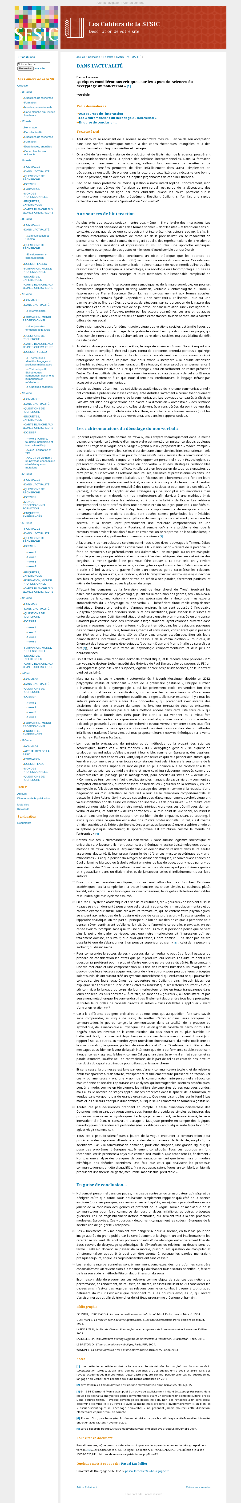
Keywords (23, 809)
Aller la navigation (108, 2)
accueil (80, 57)
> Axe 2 (31, 556)
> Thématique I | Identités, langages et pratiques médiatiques (38, 361)
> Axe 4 (31, 566)
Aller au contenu (133, 2)
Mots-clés (23, 804)
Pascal (134, 1463)
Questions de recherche (38, 97)
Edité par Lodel (134, 1494)
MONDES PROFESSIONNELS (35, 195)
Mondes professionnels (38, 107)
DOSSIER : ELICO (35, 351)
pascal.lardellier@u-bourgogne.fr (147, 1471)
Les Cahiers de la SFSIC (124, 27)
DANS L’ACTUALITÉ (128, 57)
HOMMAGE (31, 604)
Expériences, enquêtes (38, 146)
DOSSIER (30, 184)
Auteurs (22, 793)
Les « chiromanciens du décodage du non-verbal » (118, 118)
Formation (30, 102)
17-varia (26, 121)
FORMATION (32, 188)
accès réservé (153, 1494)
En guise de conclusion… (98, 122)
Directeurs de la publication (33, 798)
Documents (24, 822)
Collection (94, 57)
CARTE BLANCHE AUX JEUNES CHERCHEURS (38, 211)
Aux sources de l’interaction (101, 113)
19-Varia (26, 740)
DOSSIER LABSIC (35, 263)
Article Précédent (86, 1487)
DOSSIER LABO (34, 763)
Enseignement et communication (36, 256)
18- (26, 91)
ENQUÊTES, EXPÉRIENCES (32, 203)
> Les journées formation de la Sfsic (37, 328)
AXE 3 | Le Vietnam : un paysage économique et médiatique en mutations (40, 462)
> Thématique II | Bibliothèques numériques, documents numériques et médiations (39, 376)
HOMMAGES (32, 166)
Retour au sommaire (198, 1487)
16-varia (26, 160)
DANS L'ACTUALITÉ (36, 171)
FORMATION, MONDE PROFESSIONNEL (37, 270)
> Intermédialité (36, 310)
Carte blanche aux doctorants (34, 153)
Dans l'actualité (33, 132)
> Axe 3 (31, 561)
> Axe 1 (31, 552)
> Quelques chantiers (39, 386)
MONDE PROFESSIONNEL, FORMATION (35, 505)
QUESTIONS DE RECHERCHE (34, 178)
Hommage (30, 127)
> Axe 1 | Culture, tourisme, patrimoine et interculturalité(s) (39, 442)
